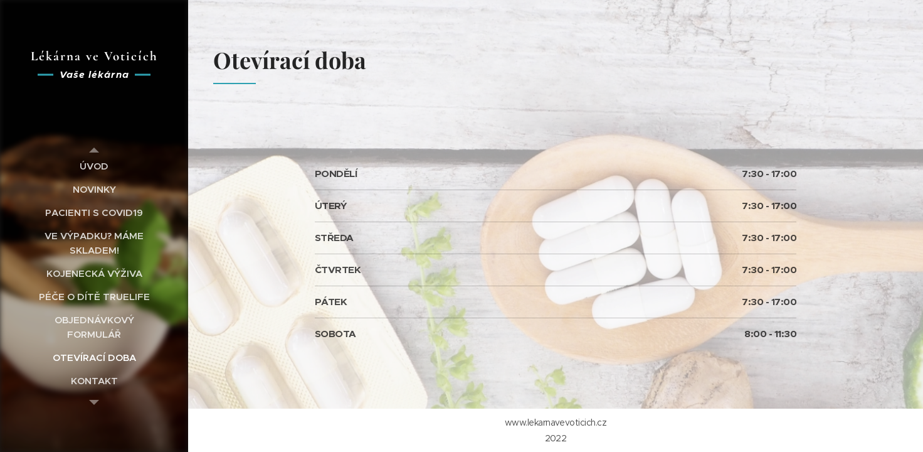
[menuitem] (94, 166)
